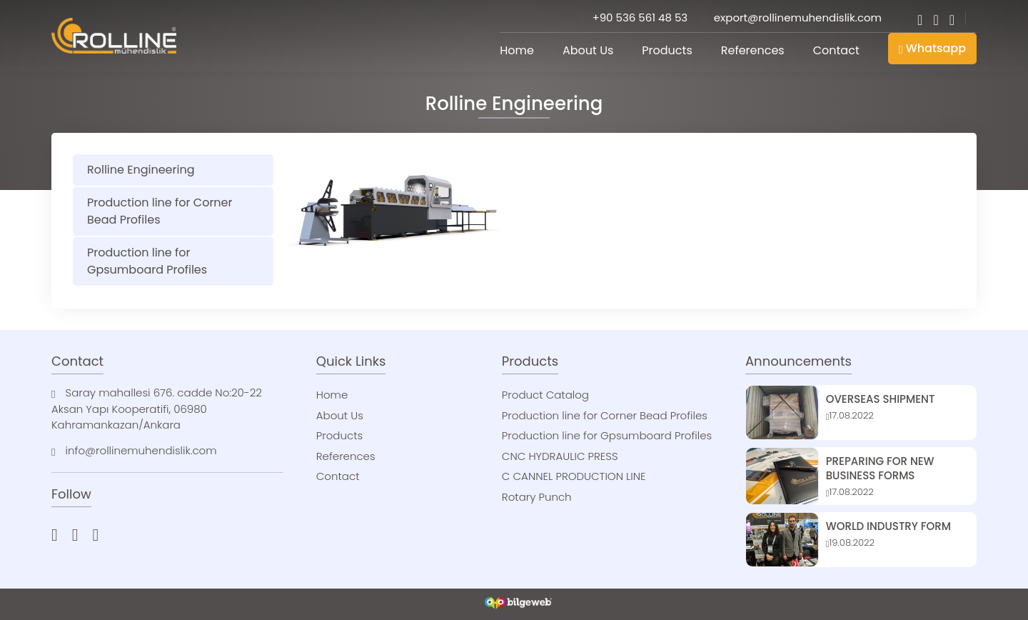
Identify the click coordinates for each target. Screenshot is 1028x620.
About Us (588, 50)
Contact (836, 50)
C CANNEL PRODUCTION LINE (574, 476)
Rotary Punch (537, 496)
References (753, 50)
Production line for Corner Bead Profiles (160, 211)
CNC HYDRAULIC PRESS (560, 456)
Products (667, 50)
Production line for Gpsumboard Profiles (147, 261)
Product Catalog (545, 394)
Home (517, 50)
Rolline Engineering (140, 169)
